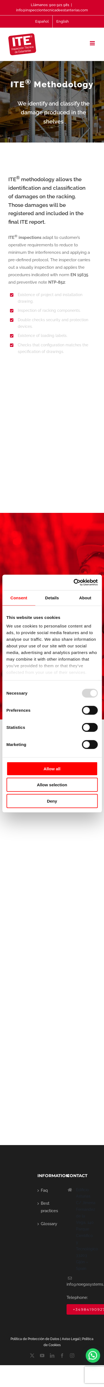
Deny (52, 800)
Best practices (49, 1207)
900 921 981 (59, 5)
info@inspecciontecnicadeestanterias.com (52, 10)
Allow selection (52, 784)
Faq (44, 1190)
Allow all (52, 768)
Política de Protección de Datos (35, 1339)
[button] (93, 1355)
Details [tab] (52, 597)
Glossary (49, 1223)
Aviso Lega (70, 1339)
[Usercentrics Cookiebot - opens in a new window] (74, 582)
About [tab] (85, 597)
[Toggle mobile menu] (93, 43)
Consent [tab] (18, 597)
